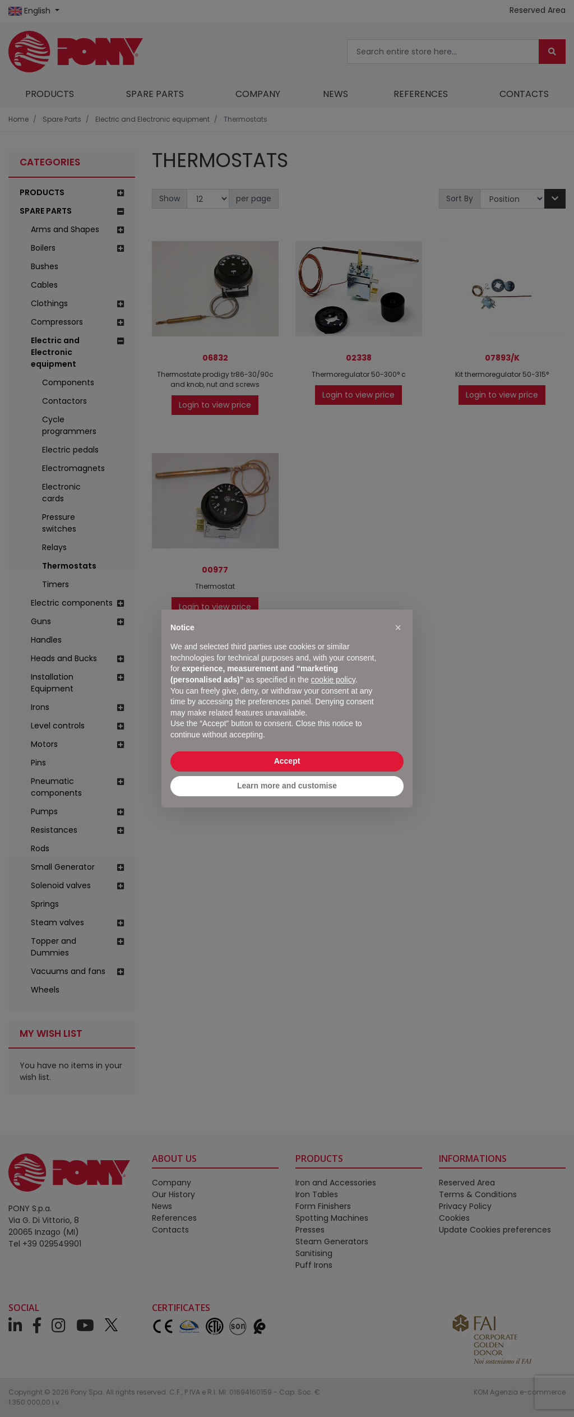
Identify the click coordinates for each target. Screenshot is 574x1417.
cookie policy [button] (333, 679)
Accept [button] (287, 760)
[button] (398, 627)
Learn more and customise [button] (287, 785)
